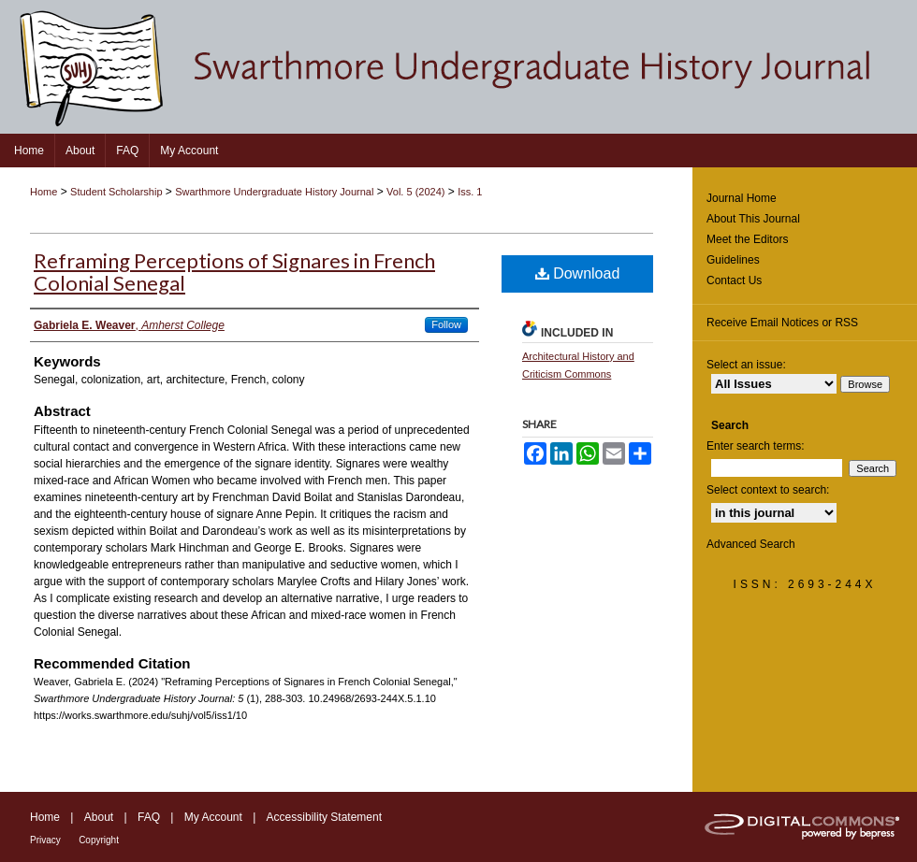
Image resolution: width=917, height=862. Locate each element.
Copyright (99, 840)
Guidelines (733, 259)
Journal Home (741, 198)
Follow (446, 324)
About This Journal (753, 218)
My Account (213, 817)
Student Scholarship (116, 191)
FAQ (149, 817)
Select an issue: (746, 364)
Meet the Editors (747, 239)
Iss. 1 (470, 191)
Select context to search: (767, 489)
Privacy (45, 840)
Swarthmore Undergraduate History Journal (274, 191)
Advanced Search (750, 544)
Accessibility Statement (324, 817)
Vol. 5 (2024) (415, 191)
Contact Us (734, 280)
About (98, 817)
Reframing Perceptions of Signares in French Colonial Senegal (234, 271)
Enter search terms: (755, 446)
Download (577, 273)
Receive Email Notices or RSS (782, 322)
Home (43, 191)
